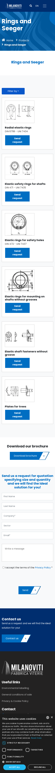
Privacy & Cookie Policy (15, 701)
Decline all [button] (40, 767)
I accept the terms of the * (27, 567)
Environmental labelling (15, 688)
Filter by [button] (12, 91)
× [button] (52, 717)
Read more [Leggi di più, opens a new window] (36, 738)
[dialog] (27, 743)
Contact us (16, 638)
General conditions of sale (17, 694)
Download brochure (29, 456)
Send (29, 590)
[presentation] (24, 576)
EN (36, 6)
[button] (31, 6)
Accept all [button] (14, 767)
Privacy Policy (43, 567)
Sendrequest (17, 140)
